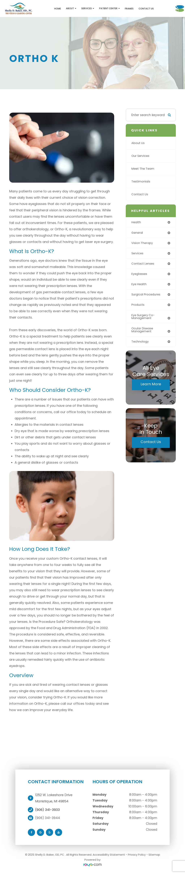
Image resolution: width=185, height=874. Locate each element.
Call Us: (165, 4)
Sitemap (154, 855)
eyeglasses (140, 276)
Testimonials (141, 182)
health (136, 223)
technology (140, 345)
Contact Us (129, 9)
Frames (112, 9)
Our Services (141, 157)
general (137, 234)
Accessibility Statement (109, 855)
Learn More (151, 387)
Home (41, 9)
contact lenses (143, 265)
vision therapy (142, 244)
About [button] (55, 8)
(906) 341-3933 (47, 810)
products (138, 307)
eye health (139, 286)
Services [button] (71, 8)
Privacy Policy (137, 855)
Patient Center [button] (93, 8)
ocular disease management (143, 333)
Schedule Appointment (165, 13)
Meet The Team (143, 170)
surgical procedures (147, 297)
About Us (138, 144)
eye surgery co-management (144, 319)
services (137, 255)
